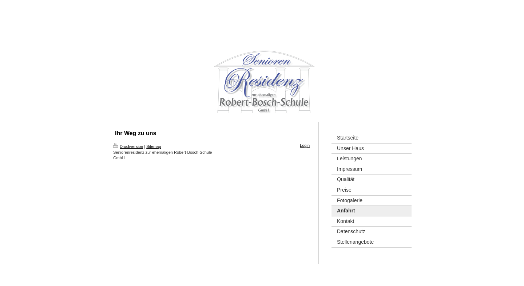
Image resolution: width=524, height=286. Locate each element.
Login (305, 145)
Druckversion (128, 146)
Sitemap (153, 146)
